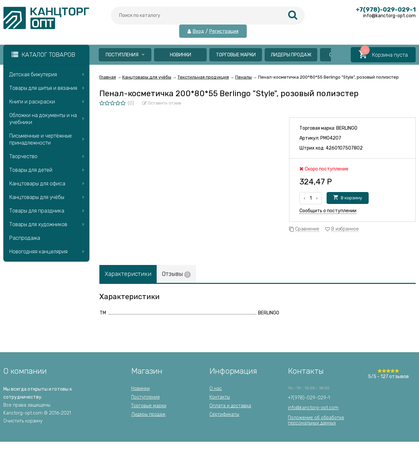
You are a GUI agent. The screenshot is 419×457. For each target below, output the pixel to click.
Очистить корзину (22, 421)
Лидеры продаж (291, 55)
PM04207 (330, 138)
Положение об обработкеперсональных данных (316, 420)
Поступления (125, 55)
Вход (198, 31)
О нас (215, 388)
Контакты (219, 397)
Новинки (180, 55)
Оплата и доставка (230, 406)
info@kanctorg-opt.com (313, 408)
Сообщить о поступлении (327, 211)
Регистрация (223, 31)
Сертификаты (224, 414)
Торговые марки (236, 55)
